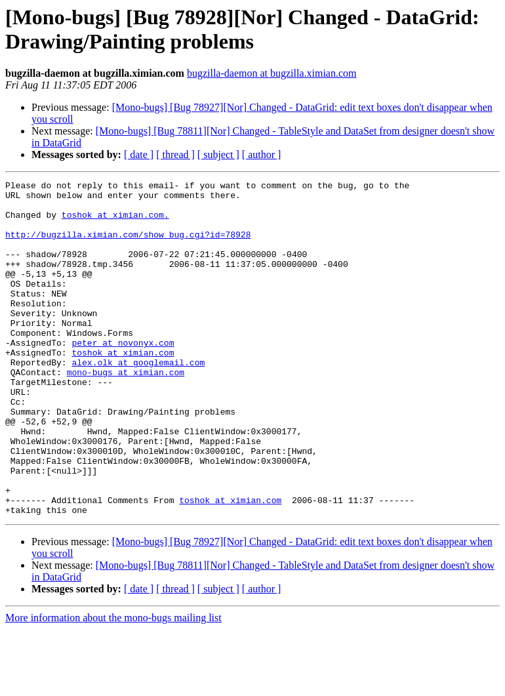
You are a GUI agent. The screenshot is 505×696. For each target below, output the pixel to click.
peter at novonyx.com (122, 376)
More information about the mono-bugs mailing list (113, 684)
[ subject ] (218, 154)
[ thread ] (175, 154)
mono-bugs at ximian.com (125, 411)
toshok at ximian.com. (115, 222)
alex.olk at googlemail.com (138, 399)
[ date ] (138, 154)
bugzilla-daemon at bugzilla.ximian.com (272, 73)
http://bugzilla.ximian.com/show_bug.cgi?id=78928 (128, 246)
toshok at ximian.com (122, 388)
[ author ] (261, 154)
